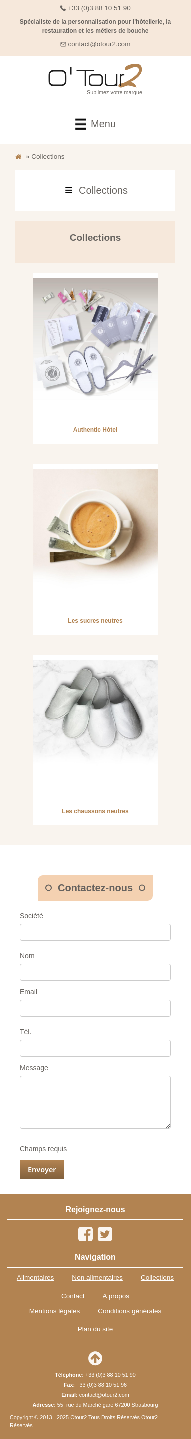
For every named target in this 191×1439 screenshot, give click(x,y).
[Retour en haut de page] (95, 1358)
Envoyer (42, 1169)
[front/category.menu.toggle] (96, 190)
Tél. (26, 1032)
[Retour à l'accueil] (19, 157)
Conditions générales (130, 1311)
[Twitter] (105, 1234)
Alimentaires (35, 1277)
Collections (157, 1277)
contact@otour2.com (99, 44)
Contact (73, 1296)
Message (34, 1068)
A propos (116, 1296)
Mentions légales (55, 1311)
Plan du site (96, 1329)
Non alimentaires (97, 1277)
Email (29, 992)
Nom (27, 956)
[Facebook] (86, 1234)
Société (32, 916)
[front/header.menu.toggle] (95, 123)
